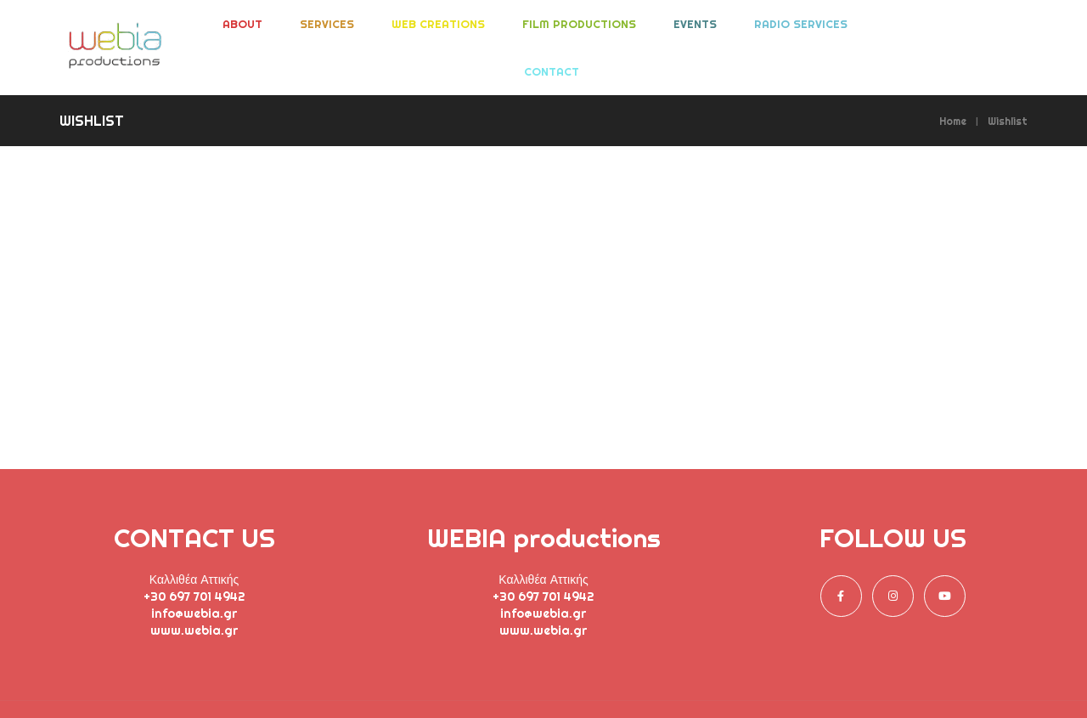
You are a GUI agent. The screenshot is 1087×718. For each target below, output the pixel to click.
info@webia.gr (194, 613)
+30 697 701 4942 (194, 596)
